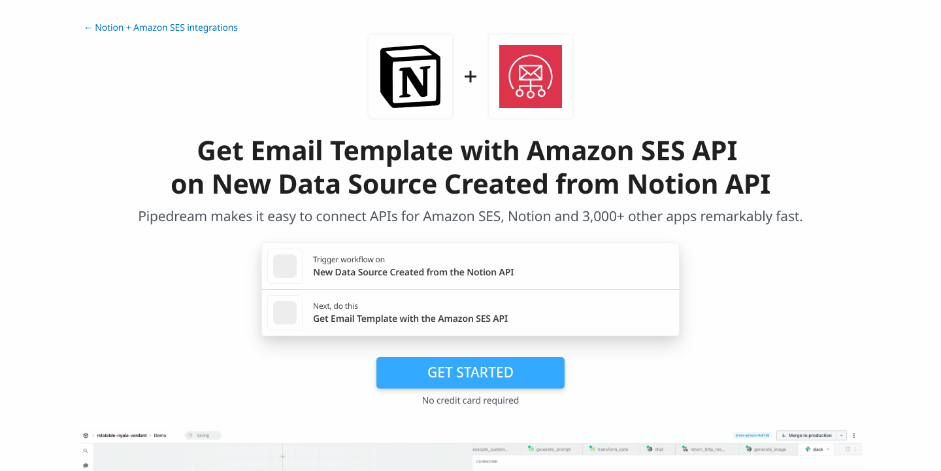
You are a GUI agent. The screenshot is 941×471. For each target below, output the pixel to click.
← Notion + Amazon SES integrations (161, 28)
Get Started (470, 372)
